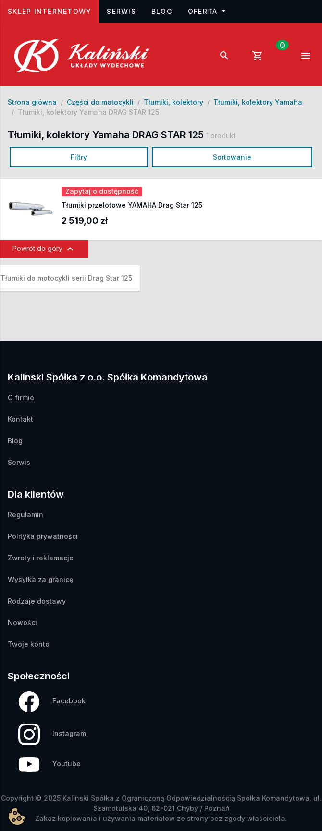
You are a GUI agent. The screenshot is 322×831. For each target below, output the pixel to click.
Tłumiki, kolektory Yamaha (257, 102)
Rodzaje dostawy (37, 601)
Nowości (22, 622)
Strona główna (32, 102)
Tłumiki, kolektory (173, 102)
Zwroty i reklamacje (41, 558)
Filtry (79, 157)
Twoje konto (29, 644)
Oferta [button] (204, 11)
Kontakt (20, 419)
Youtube (49, 764)
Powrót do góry (44, 249)
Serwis (121, 11)
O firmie (21, 397)
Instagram (52, 734)
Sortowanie (232, 157)
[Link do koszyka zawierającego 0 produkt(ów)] (265, 55)
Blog (162, 11)
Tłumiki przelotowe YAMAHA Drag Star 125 (132, 205)
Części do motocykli (100, 102)
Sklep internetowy (53, 10)
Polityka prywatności (43, 536)
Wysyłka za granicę (40, 579)
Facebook (52, 701)
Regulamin (25, 514)
